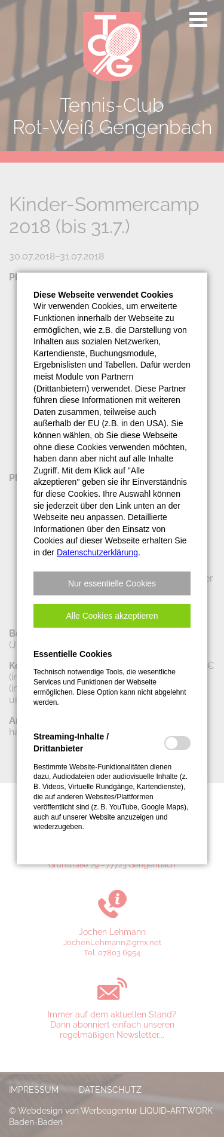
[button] (112, 583)
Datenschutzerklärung (97, 552)
